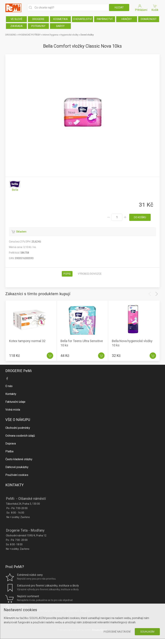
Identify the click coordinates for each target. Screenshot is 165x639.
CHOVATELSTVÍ (82, 19)
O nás (9, 386)
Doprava (10, 443)
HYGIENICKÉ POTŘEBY (29, 34)
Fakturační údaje (15, 401)
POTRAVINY (38, 26)
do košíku (140, 217)
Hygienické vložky (69, 34)
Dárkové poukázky (16, 467)
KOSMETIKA (60, 19)
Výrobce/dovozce (90, 273)
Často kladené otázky (18, 459)
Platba (9, 451)
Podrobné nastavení (117, 631)
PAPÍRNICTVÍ (104, 19)
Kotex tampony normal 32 (27, 341)
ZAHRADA (16, 26)
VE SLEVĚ (16, 19)
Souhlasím (147, 631)
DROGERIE (38, 19)
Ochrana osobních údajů (20, 435)
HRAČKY (127, 19)
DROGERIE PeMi (18, 371)
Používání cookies (16, 475)
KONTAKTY (14, 485)
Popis (67, 273)
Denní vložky (87, 34)
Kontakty (10, 394)
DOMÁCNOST (149, 19)
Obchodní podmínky (17, 428)
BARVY (60, 26)
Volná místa (12, 409)
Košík (155, 8)
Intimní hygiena (50, 34)
